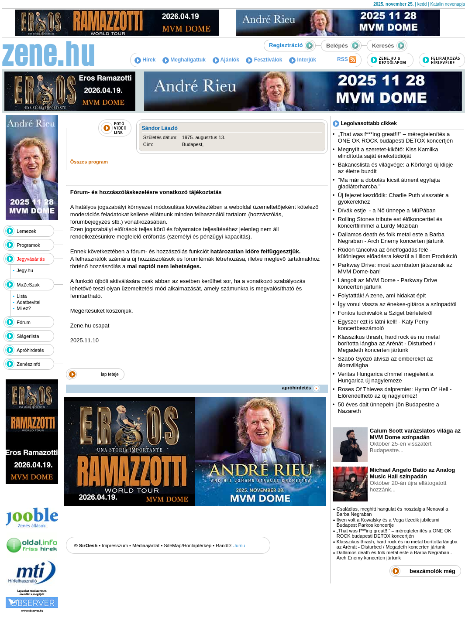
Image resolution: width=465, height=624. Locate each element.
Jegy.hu (25, 270)
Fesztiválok (264, 60)
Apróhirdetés (30, 350)
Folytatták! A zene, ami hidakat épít (382, 295)
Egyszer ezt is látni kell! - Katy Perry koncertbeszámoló (383, 324)
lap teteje (110, 374)
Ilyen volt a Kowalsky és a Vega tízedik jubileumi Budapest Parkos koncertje (388, 522)
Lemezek (26, 231)
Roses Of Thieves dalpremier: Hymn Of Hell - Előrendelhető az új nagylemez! (395, 392)
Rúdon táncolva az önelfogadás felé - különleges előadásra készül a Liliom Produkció (397, 252)
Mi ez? (24, 308)
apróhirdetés (301, 387)
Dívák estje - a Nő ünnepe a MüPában (387, 210)
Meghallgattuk (184, 60)
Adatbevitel (28, 302)
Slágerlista (28, 336)
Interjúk (302, 60)
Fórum (24, 322)
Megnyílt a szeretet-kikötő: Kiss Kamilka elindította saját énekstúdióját (388, 152)
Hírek (144, 60)
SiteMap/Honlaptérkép (187, 545)
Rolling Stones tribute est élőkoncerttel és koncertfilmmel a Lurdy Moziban (390, 222)
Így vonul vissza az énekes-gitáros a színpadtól (397, 304)
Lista (22, 296)
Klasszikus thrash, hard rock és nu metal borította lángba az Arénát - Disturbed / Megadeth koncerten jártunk (389, 343)
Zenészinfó (28, 364)
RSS (346, 59)
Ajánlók (226, 60)
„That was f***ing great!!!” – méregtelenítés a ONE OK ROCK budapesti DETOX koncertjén (395, 137)
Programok (28, 245)
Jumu (239, 545)
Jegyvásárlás (31, 259)
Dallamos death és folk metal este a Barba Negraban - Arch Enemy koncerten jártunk (391, 237)
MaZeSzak (28, 284)
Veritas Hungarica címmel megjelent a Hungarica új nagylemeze (386, 377)
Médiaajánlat (145, 545)
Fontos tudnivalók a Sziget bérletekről (385, 313)
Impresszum (115, 545)
